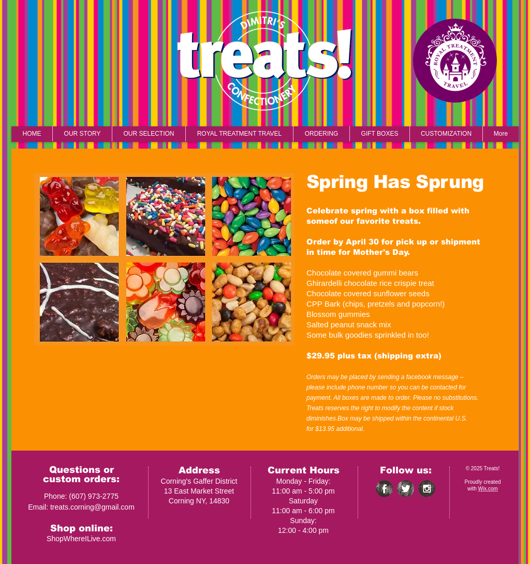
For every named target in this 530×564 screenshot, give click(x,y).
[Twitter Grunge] (405, 488)
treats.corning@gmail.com (92, 507)
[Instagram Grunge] (426, 488)
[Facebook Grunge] (384, 488)
